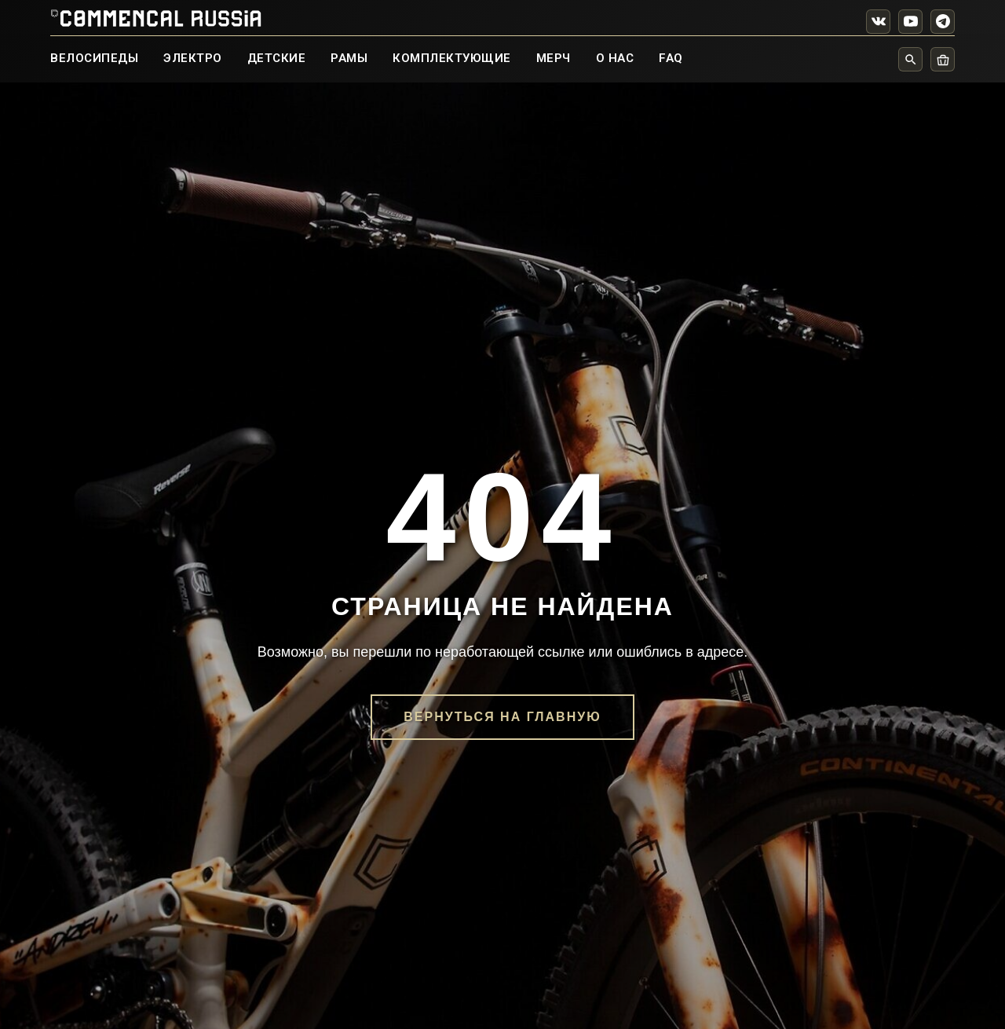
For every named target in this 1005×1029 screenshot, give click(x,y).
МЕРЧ (553, 58)
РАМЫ (349, 58)
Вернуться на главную (502, 716)
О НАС (615, 58)
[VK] (878, 21)
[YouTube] (910, 21)
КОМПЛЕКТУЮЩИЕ (452, 58)
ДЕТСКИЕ (276, 58)
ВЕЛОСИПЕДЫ (94, 58)
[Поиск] (910, 59)
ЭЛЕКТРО (192, 58)
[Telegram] (942, 21)
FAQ (671, 58)
